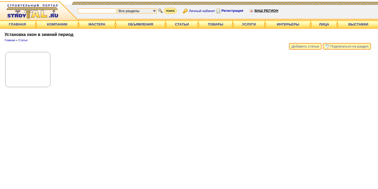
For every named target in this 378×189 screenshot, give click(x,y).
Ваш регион (266, 11)
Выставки (358, 24)
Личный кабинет (202, 11)
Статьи (182, 24)
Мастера (96, 24)
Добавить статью (305, 46)
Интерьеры (288, 24)
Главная (17, 24)
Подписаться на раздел (347, 46)
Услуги (249, 24)
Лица (324, 24)
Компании (57, 24)
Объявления (140, 24)
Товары (215, 24)
